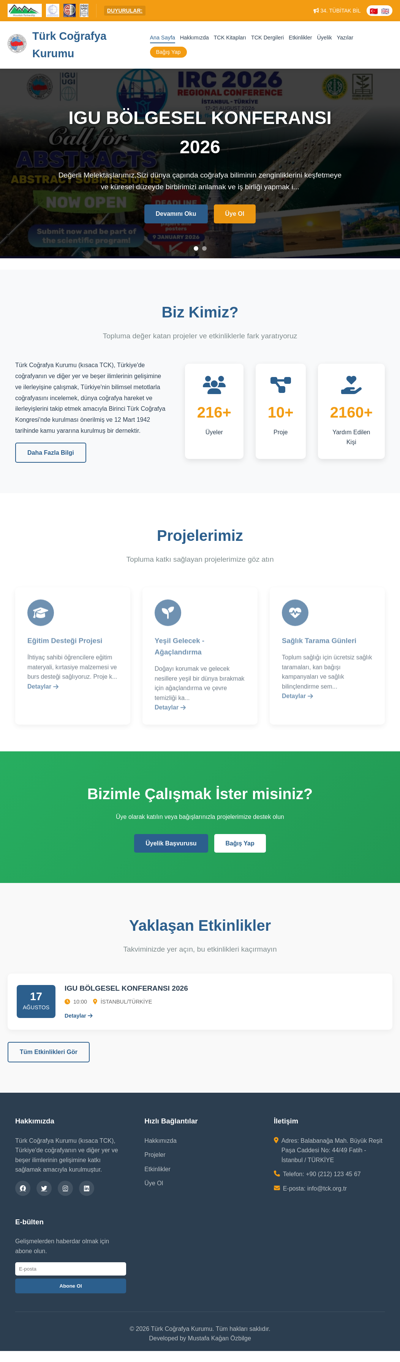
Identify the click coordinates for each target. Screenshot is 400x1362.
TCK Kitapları (230, 38)
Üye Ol (235, 215)
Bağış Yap (168, 52)
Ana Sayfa (162, 38)
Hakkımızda (194, 38)
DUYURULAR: (124, 11)
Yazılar (345, 38)
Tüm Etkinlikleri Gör (48, 1052)
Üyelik (324, 38)
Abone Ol (71, 1286)
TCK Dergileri (267, 38)
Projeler (154, 1154)
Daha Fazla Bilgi (50, 452)
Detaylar (42, 689)
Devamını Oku (176, 215)
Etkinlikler (300, 38)
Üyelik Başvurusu (170, 843)
